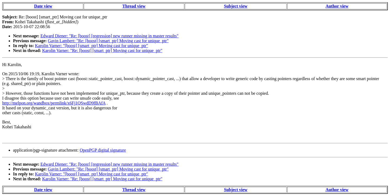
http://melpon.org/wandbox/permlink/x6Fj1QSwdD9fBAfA (53, 103)
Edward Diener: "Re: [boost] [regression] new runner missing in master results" (109, 36)
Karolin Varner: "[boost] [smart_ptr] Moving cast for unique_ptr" (91, 45)
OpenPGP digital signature (103, 150)
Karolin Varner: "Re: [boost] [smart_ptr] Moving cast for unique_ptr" (102, 50)
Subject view (236, 6)
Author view (337, 6)
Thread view (133, 6)
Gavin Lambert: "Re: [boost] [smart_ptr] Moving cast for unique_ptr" (108, 40)
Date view (43, 6)
